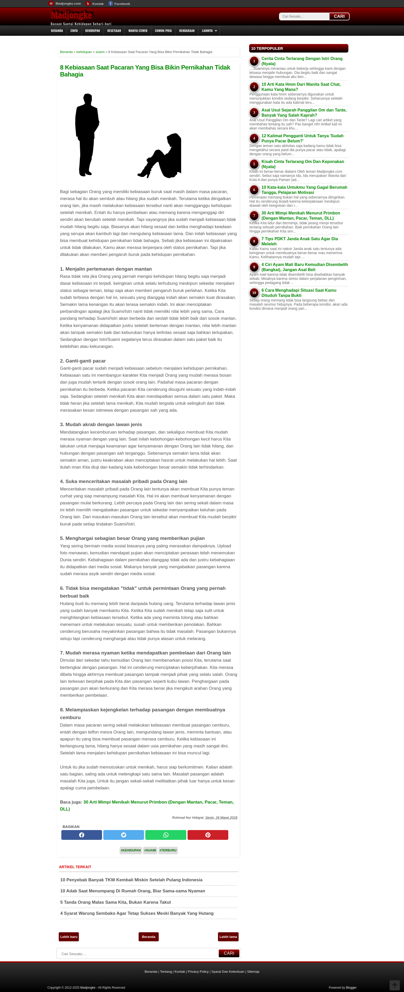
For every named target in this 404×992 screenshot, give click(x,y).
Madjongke (71, 15)
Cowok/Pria (163, 30)
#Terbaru (168, 850)
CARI (339, 16)
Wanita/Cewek (137, 30)
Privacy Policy (198, 971)
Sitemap (253, 971)
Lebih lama (228, 937)
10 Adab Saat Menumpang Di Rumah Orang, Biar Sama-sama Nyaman (132, 891)
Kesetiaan (114, 30)
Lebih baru (68, 937)
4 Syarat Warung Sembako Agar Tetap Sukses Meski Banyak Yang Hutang (137, 913)
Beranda (57, 30)
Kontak (98, 4)
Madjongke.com (68, 3)
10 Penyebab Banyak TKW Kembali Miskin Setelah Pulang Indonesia (131, 879)
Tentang (166, 971)
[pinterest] (208, 835)
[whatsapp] (165, 835)
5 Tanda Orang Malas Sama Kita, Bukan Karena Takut (115, 902)
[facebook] (81, 835)
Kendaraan (187, 30)
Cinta (74, 30)
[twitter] (123, 835)
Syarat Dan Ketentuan (227, 971)
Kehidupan (92, 30)
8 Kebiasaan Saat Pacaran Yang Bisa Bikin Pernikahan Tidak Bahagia (145, 70)
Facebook (122, 4)
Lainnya (207, 30)
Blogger (351, 987)
